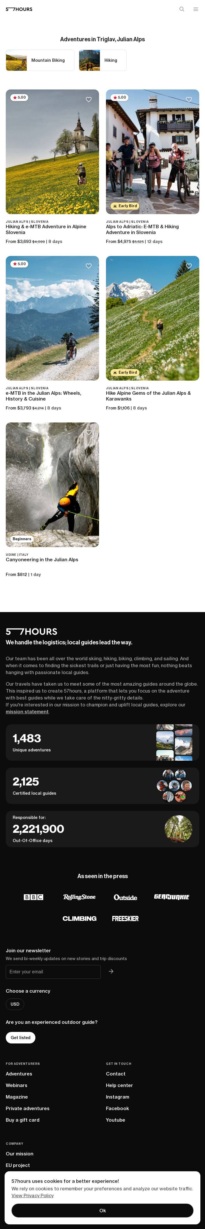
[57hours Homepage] (19, 9)
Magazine (17, 1097)
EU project (18, 1165)
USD (15, 1004)
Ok (102, 1210)
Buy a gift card (22, 1120)
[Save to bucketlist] (88, 100)
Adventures (19, 1074)
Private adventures (28, 1108)
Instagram (117, 1097)
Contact (116, 1074)
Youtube (115, 1120)
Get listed (21, 1037)
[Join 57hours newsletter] (111, 972)
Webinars (16, 1085)
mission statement (27, 711)
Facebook (117, 1108)
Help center (119, 1085)
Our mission (19, 1154)
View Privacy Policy (33, 1195)
